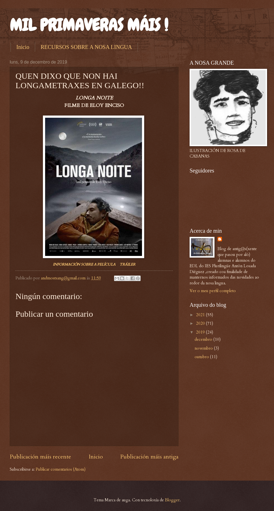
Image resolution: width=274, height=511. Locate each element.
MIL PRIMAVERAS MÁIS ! (89, 25)
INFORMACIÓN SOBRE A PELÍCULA (84, 264)
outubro (202, 357)
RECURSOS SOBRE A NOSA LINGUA (86, 47)
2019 (201, 332)
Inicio (22, 47)
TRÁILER (127, 264)
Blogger (172, 500)
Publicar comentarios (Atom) (61, 469)
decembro (204, 339)
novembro (204, 348)
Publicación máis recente (40, 456)
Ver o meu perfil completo (213, 291)
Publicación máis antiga (149, 456)
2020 (201, 323)
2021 (201, 315)
